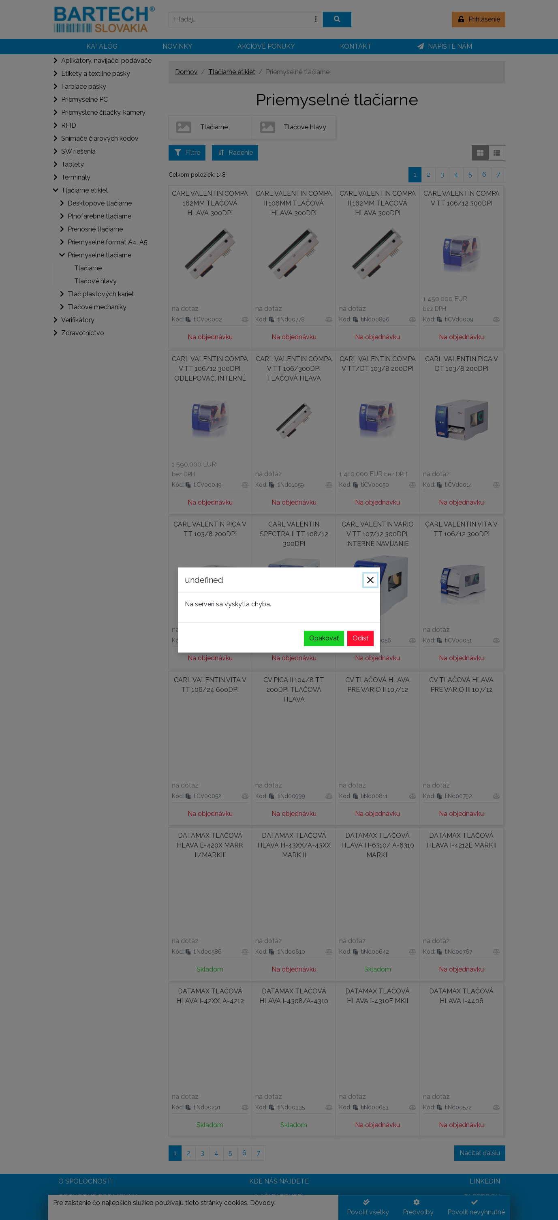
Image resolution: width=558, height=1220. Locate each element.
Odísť (360, 638)
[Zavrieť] (370, 580)
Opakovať (324, 638)
